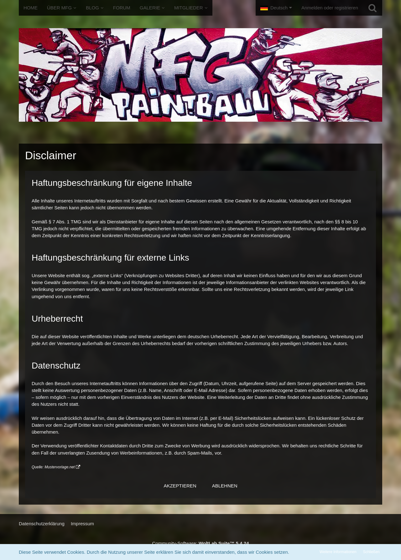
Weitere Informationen (338, 552)
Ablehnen (224, 485)
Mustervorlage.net (59, 467)
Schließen (371, 552)
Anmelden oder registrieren (329, 7)
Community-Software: (200, 543)
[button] (276, 8)
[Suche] (372, 8)
